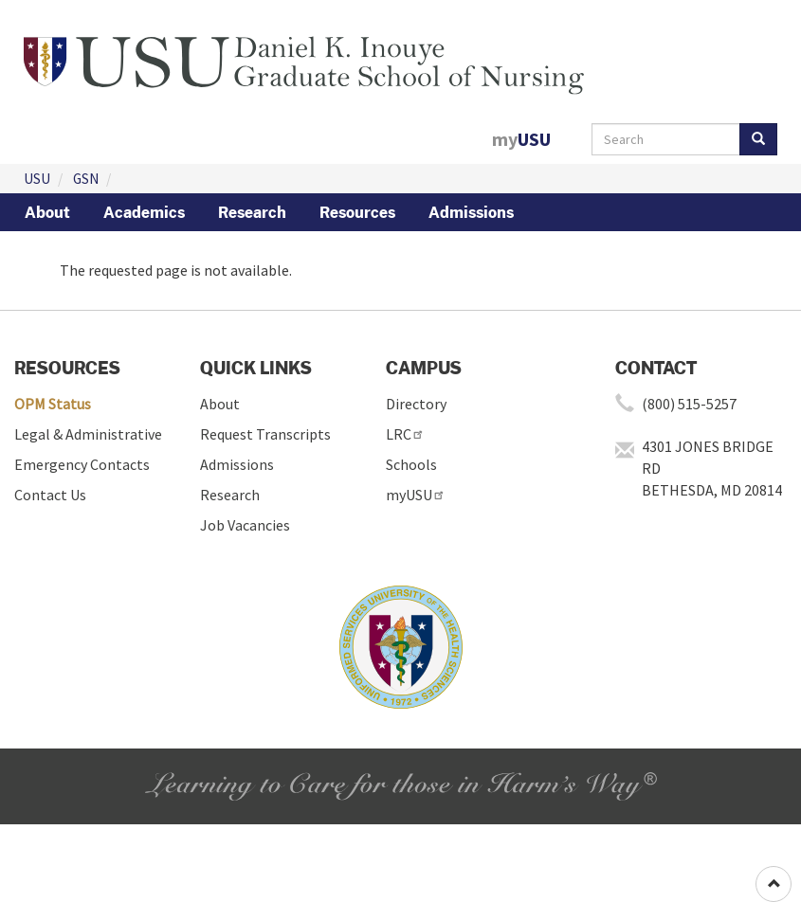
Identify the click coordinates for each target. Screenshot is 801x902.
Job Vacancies (245, 524)
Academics (144, 212)
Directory (416, 403)
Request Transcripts (265, 433)
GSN (86, 179)
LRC (405, 433)
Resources (357, 212)
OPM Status (52, 403)
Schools (411, 464)
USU (37, 179)
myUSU (416, 494)
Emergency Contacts (82, 464)
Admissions (471, 212)
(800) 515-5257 (689, 403)
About (47, 212)
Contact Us (50, 494)
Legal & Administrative (88, 433)
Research (252, 212)
